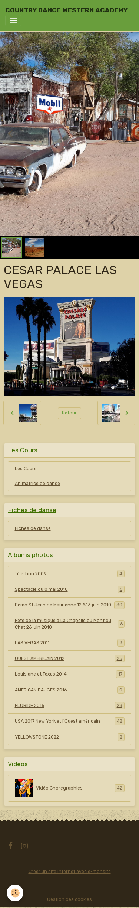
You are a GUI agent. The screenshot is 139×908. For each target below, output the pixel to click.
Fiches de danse (33, 528)
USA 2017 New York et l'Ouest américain (70, 721)
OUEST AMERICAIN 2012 (70, 658)
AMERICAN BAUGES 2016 (70, 690)
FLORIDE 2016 (70, 705)
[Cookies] (15, 893)
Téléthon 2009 (70, 573)
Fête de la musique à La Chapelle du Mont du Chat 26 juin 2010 (70, 624)
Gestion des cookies (69, 899)
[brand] (66, 10)
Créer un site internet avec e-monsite (70, 871)
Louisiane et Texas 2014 (70, 674)
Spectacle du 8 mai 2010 (70, 589)
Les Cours (26, 468)
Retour (69, 413)
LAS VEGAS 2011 (70, 643)
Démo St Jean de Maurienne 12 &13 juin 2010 (70, 605)
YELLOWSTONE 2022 (70, 737)
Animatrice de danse (37, 483)
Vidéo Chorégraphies (70, 788)
